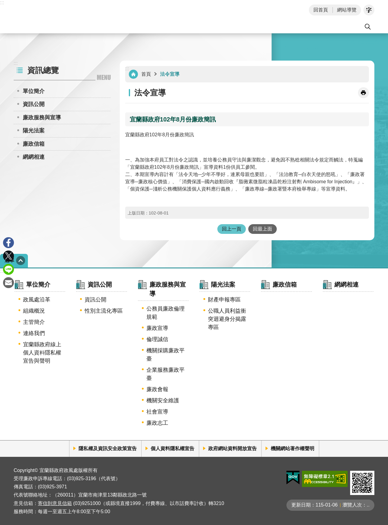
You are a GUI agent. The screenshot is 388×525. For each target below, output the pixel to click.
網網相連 (34, 157)
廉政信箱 (34, 144)
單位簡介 (34, 91)
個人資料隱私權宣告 (172, 448)
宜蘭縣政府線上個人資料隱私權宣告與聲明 (42, 352)
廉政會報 (157, 389)
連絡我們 (34, 333)
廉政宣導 (157, 328)
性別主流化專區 (104, 311)
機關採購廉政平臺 (165, 354)
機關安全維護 (162, 400)
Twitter (8, 256)
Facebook (8, 242)
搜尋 (367, 26)
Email (8, 282)
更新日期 (301, 504)
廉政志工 (157, 423)
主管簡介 (34, 322)
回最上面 (262, 228)
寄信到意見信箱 (55, 503)
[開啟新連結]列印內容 (363, 92)
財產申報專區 (224, 300)
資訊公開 (34, 104)
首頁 (146, 74)
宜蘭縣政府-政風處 (63, 17)
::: (2, 2)
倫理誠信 (157, 339)
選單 (9, 260)
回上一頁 (231, 228)
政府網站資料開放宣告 (232, 448)
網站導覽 (346, 9)
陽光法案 (34, 131)
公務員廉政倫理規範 (165, 313)
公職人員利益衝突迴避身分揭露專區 (227, 319)
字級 (368, 10)
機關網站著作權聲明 (292, 448)
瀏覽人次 (352, 504)
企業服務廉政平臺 (165, 374)
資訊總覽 (43, 70)
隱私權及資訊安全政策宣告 (108, 448)
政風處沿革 (36, 300)
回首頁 (320, 9)
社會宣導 (157, 412)
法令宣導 (169, 74)
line (8, 269)
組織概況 (34, 311)
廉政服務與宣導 (42, 118)
